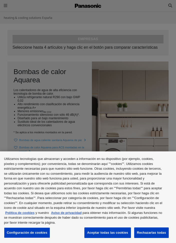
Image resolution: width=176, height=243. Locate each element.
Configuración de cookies (27, 232)
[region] (88, 197)
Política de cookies (20, 213)
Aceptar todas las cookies (107, 232)
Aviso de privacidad (66, 213)
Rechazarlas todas (151, 232)
